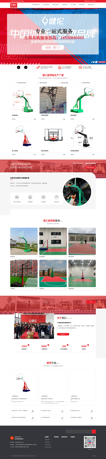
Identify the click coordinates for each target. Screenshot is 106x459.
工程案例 (72, 437)
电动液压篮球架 (48, 447)
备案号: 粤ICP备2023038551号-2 (31, 455)
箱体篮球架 (47, 442)
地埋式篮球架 (48, 444)
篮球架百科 (64, 437)
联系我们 (56, 437)
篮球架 (47, 437)
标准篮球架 (47, 439)
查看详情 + (63, 334)
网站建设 (94, 455)
